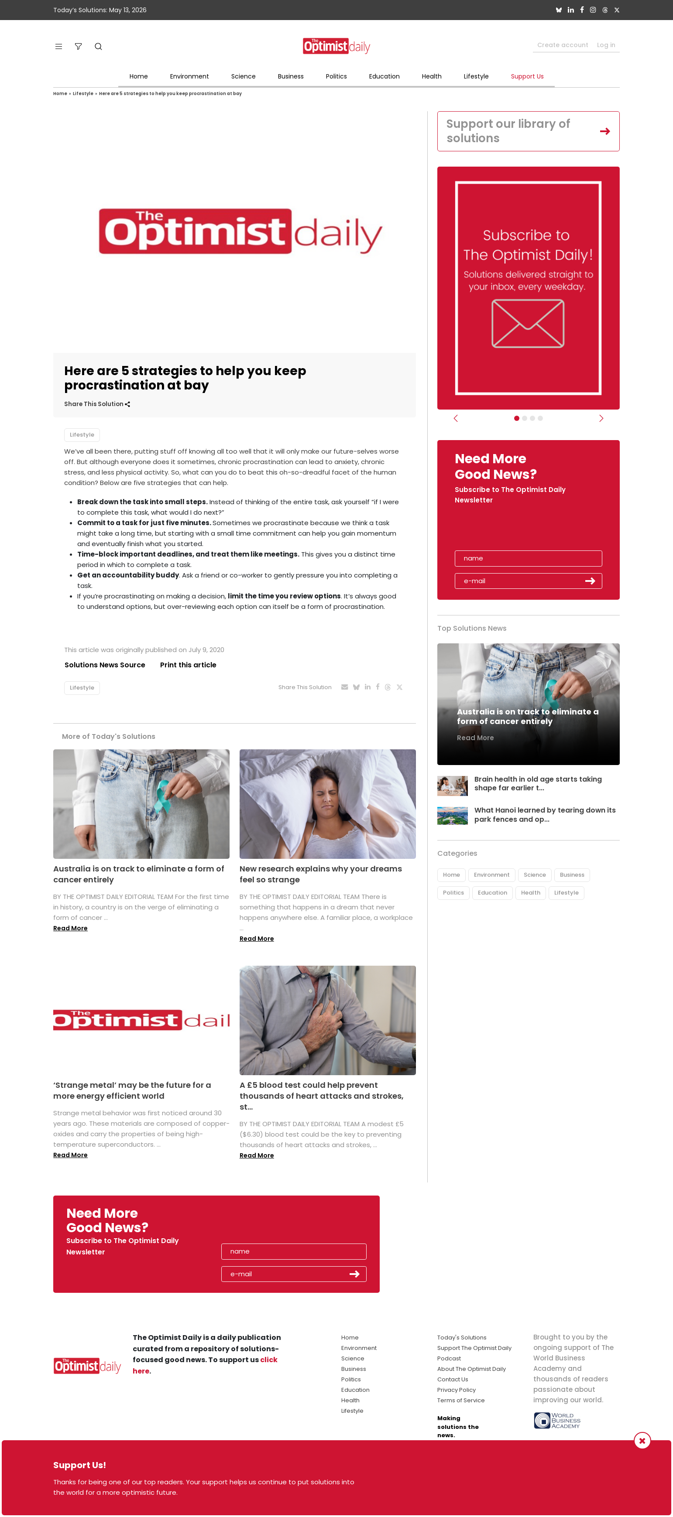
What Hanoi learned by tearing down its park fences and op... (545, 815)
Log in (606, 45)
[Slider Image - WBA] (524, 418)
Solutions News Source (104, 665)
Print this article (188, 665)
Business (291, 76)
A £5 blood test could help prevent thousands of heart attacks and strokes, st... (322, 1096)
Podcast (449, 1358)
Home (139, 76)
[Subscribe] (516, 418)
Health (432, 76)
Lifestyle (476, 76)
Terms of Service (461, 1400)
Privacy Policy (456, 1390)
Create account (562, 45)
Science (243, 76)
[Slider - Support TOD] (532, 418)
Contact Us (452, 1379)
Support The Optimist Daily (474, 1348)
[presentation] (505, 531)
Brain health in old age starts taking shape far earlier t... (538, 783)
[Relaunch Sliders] (540, 418)
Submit (590, 581)
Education (384, 76)
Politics (336, 76)
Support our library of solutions (509, 131)
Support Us (527, 76)
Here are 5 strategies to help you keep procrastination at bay (170, 93)
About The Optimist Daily (471, 1369)
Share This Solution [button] (97, 404)
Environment (189, 76)
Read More (70, 928)
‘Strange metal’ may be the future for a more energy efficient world (132, 1090)
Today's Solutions (462, 1337)
